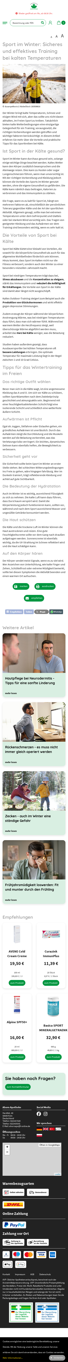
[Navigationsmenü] (5, 22)
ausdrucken (48, 586)
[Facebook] (39, 1114)
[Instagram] (45, 1114)
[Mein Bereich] (50, 23)
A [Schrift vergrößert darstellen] (57, 36)
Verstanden (59, 1358)
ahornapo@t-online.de (19, 1126)
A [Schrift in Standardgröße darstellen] (51, 37)
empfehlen (36, 597)
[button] (19, 611)
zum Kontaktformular (18, 1086)
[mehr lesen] (11, 693)
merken (24, 586)
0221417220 (15, 1120)
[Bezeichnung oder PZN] (28, 22)
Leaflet (58, 1174)
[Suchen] (40, 22)
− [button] (7, 1152)
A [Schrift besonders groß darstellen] (62, 35)
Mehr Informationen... (13, 1357)
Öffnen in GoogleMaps (49, 1145)
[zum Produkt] (17, 983)
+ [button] (7, 1147)
